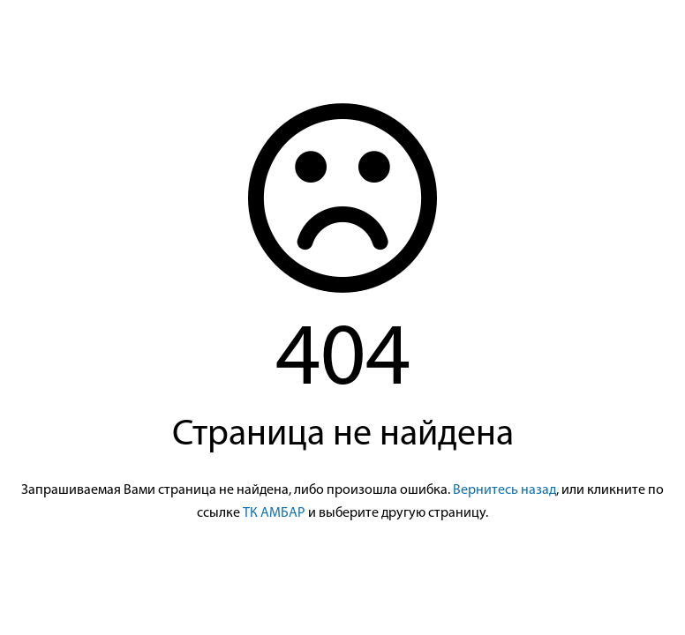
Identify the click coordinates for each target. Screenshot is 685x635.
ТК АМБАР (274, 513)
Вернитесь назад (504, 490)
